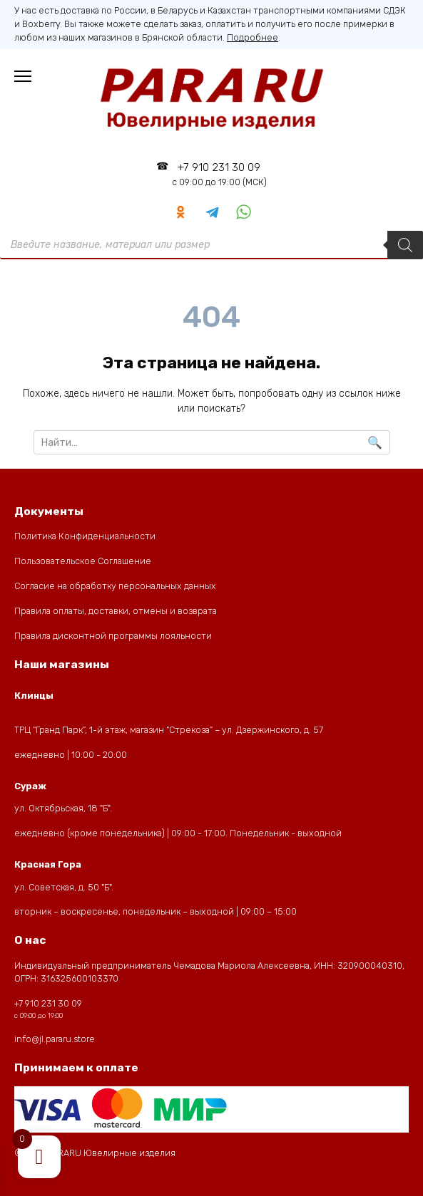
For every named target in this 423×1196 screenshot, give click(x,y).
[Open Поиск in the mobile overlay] (211, 245)
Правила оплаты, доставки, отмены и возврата (115, 610)
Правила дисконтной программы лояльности (113, 635)
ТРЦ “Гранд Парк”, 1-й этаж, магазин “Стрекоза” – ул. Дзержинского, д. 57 (168, 729)
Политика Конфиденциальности (85, 536)
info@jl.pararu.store (54, 1039)
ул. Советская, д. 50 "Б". (63, 887)
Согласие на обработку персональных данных (115, 586)
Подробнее (252, 37)
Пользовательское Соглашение (82, 561)
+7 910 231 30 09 (219, 174)
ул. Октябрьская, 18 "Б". (63, 808)
